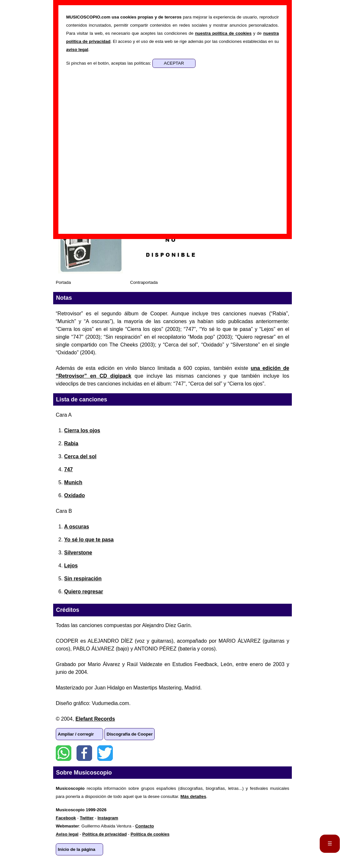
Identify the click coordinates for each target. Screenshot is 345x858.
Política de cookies (150, 834)
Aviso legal (67, 834)
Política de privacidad (104, 834)
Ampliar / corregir (76, 734)
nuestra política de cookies (223, 33)
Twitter (105, 753)
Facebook (84, 753)
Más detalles (193, 796)
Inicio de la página (76, 849)
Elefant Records (95, 719)
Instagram (108, 817)
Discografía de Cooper (130, 734)
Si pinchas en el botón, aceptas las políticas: (109, 63)
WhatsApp (63, 753)
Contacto (144, 826)
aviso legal (77, 49)
